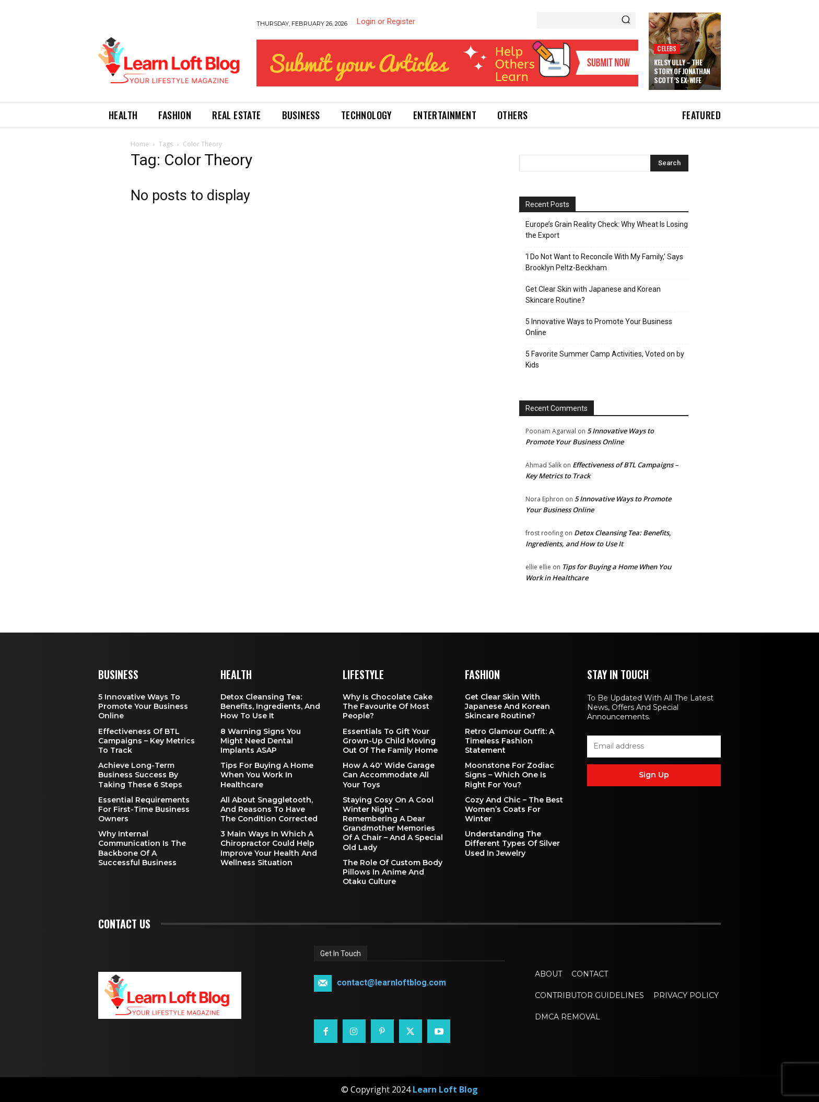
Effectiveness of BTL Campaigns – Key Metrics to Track (146, 741)
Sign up (654, 774)
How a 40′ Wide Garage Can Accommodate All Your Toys (389, 775)
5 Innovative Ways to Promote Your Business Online (598, 327)
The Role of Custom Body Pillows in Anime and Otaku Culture (392, 872)
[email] (654, 746)
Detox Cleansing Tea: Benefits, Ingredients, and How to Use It (270, 706)
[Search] (626, 20)
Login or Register (386, 21)
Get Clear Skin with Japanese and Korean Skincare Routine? (593, 294)
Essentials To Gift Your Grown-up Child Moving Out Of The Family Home (390, 741)
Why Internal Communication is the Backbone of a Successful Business (142, 848)
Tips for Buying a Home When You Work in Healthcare (266, 775)
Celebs (666, 48)
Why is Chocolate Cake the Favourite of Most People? (387, 706)
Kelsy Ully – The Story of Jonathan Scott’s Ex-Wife (682, 71)
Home (140, 144)
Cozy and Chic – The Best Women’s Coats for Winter (514, 809)
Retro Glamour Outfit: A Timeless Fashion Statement (509, 741)
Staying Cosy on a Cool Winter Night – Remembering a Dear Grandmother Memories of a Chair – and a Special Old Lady (393, 823)
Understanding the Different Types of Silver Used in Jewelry (512, 843)
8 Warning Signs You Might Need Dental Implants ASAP (260, 741)
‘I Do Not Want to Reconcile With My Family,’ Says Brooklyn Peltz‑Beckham (604, 262)
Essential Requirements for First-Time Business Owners (144, 809)
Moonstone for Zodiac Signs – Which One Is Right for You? (509, 775)
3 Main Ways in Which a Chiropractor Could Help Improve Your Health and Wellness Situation (268, 848)
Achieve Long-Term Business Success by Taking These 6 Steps (140, 775)
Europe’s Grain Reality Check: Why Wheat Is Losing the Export (606, 229)
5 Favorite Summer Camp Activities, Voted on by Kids (604, 359)
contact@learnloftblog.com (391, 983)
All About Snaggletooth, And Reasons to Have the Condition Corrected (269, 809)
